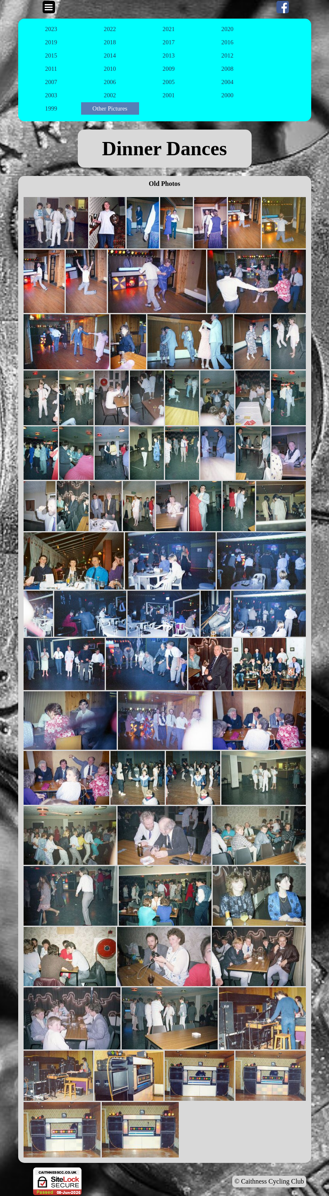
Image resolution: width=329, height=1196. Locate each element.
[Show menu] (49, 7)
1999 (51, 108)
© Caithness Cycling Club (269, 1181)
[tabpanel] (164, 149)
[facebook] (282, 7)
